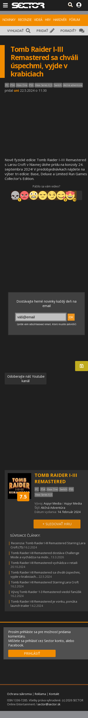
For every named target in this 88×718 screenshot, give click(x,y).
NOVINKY (8, 19)
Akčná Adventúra (53, 507)
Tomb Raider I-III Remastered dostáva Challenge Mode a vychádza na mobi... (45, 555)
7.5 (23, 496)
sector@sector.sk (48, 704)
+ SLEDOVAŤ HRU (57, 523)
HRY (47, 19)
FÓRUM (74, 19)
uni (16, 90)
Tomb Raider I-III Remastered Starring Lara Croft (45, 582)
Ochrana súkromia (19, 694)
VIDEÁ (38, 19)
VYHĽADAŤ (15, 30)
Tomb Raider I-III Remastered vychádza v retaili (44, 563)
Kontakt (54, 694)
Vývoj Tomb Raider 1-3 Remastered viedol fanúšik (46, 592)
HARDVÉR (59, 19)
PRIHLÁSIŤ (32, 653)
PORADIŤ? (68, 30)
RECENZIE (24, 19)
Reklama (40, 694)
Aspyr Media (52, 503)
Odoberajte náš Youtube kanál (25, 378)
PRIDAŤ (42, 30)
